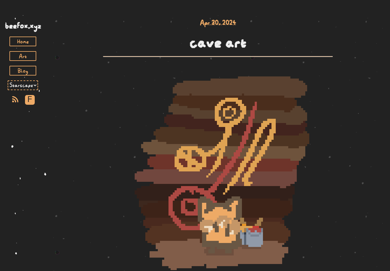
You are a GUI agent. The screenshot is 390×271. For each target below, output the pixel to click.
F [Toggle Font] (29, 99)
